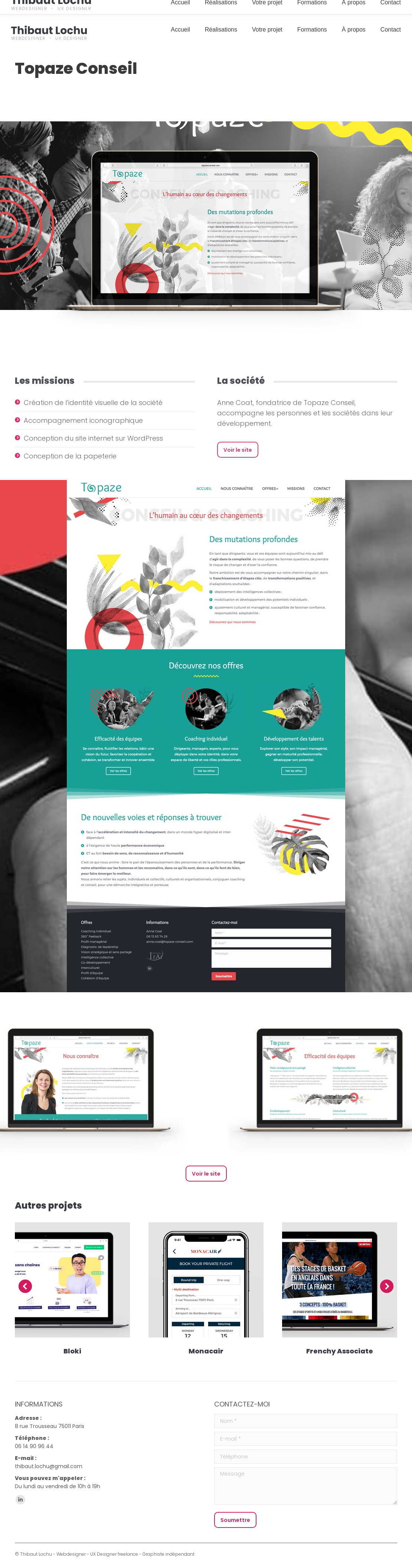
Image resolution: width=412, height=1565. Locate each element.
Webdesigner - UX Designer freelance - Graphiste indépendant (125, 1554)
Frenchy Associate (339, 1351)
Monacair (206, 1351)
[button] (25, 1286)
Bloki (72, 1351)
